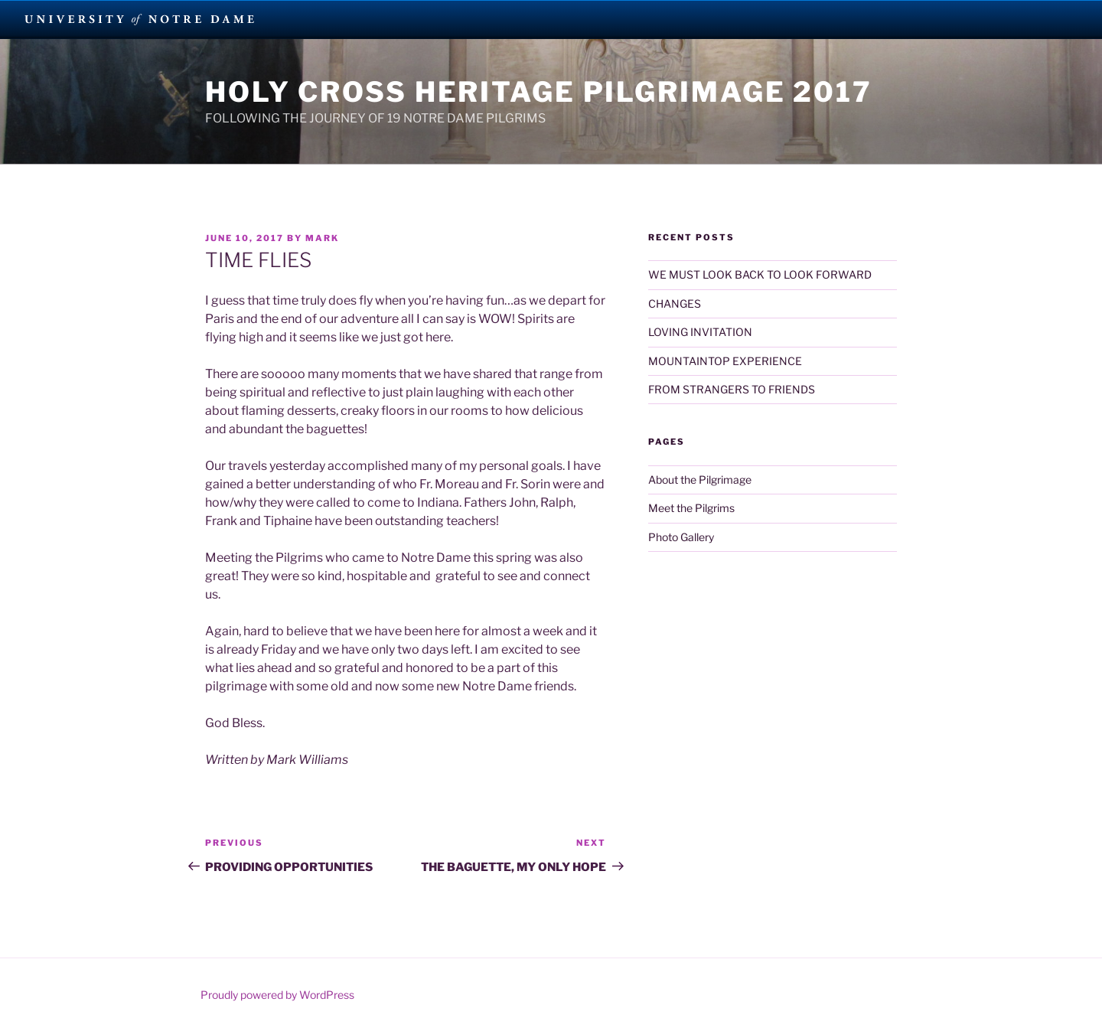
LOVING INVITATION (700, 331)
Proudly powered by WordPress (277, 994)
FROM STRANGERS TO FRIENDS (731, 389)
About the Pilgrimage (700, 479)
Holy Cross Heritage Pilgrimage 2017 (538, 92)
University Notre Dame (139, 19)
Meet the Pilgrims (691, 507)
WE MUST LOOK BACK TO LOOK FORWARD (760, 274)
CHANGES (674, 303)
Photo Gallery (681, 536)
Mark (322, 238)
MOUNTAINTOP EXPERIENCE (725, 360)
